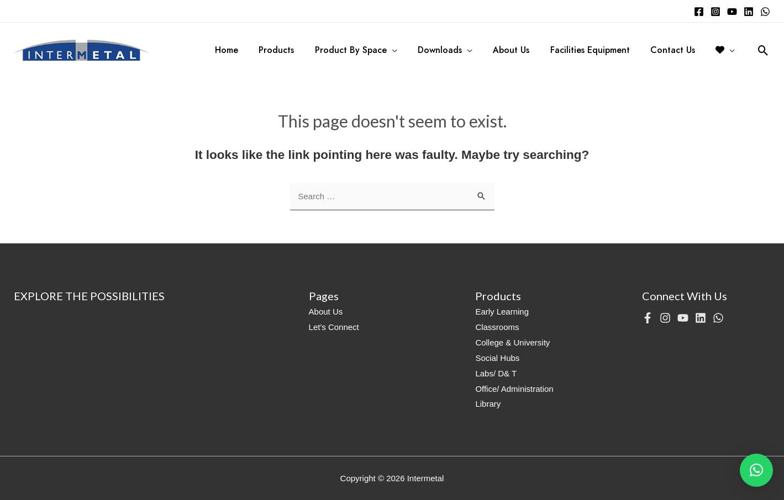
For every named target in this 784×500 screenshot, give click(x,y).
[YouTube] (732, 12)
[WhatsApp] (765, 12)
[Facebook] (699, 12)
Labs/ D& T (496, 373)
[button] (756, 470)
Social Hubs (497, 358)
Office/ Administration (514, 388)
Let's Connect (334, 327)
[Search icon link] (763, 50)
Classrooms (497, 327)
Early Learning (502, 311)
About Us (326, 311)
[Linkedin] (749, 12)
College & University (512, 342)
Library (488, 403)
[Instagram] (715, 12)
